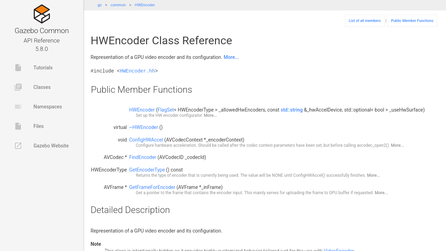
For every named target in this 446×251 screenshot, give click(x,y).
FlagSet (165, 110)
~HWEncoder (143, 127)
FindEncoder (142, 157)
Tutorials (33, 67)
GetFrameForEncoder (152, 187)
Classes (32, 87)
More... (231, 57)
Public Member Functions (412, 20)
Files (29, 126)
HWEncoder (145, 5)
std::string (291, 110)
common (118, 5)
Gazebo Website (41, 146)
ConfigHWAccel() (309, 175)
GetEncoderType (147, 170)
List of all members (365, 20)
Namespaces (38, 106)
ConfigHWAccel (146, 140)
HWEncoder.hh (137, 71)
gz (100, 5)
